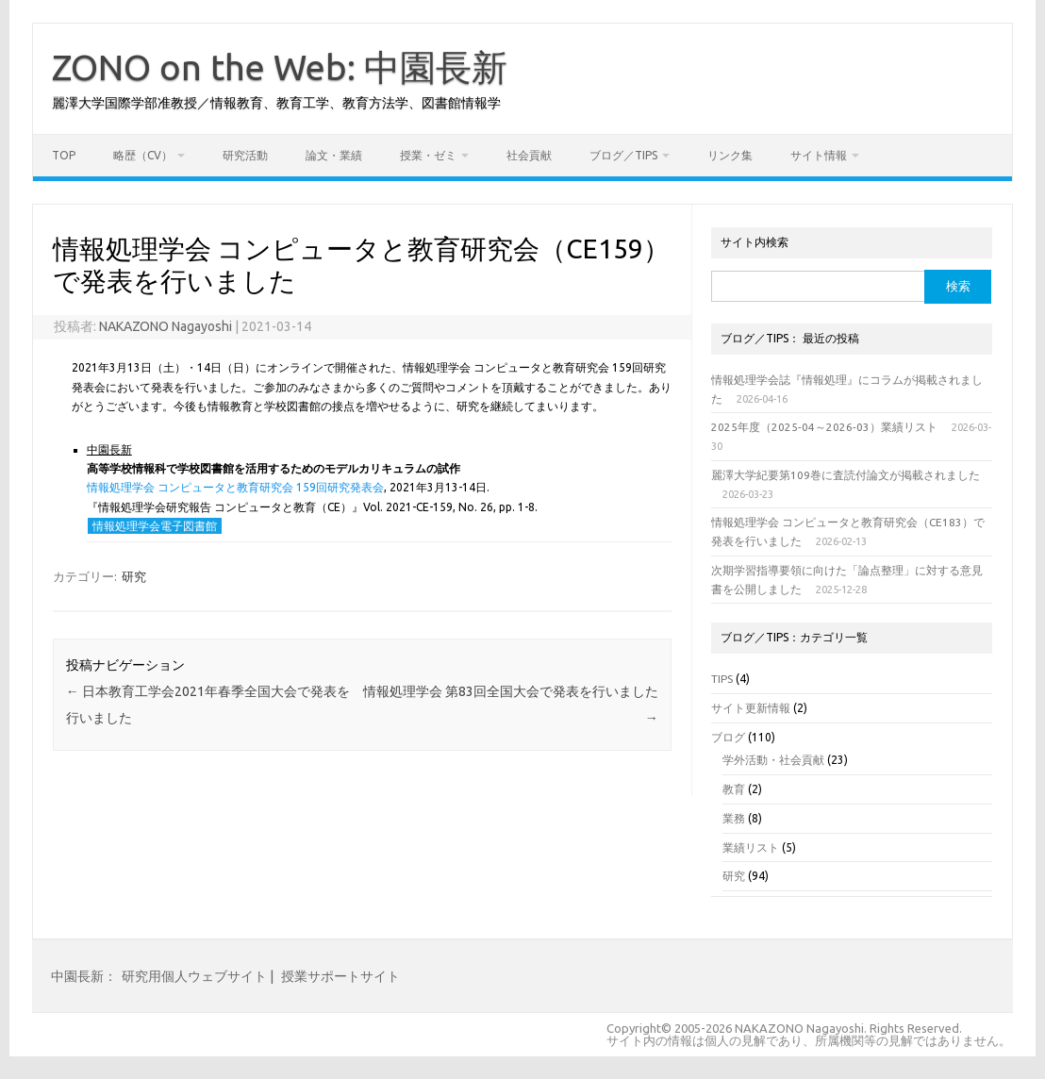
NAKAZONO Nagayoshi (165, 326)
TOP (63, 155)
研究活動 (245, 155)
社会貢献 (529, 155)
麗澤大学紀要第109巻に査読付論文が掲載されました (845, 475)
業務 (733, 818)
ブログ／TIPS (623, 155)
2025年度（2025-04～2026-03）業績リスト (824, 427)
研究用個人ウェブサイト (194, 976)
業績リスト (750, 847)
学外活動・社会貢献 (773, 760)
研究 (134, 576)
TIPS (722, 678)
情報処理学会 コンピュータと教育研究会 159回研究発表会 (235, 487)
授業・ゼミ (428, 155)
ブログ (728, 737)
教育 (733, 789)
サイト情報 (818, 155)
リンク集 (730, 155)
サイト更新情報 (750, 708)
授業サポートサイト (340, 976)
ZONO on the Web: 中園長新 (279, 67)
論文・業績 (334, 155)
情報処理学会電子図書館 (154, 526)
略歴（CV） (143, 155)
